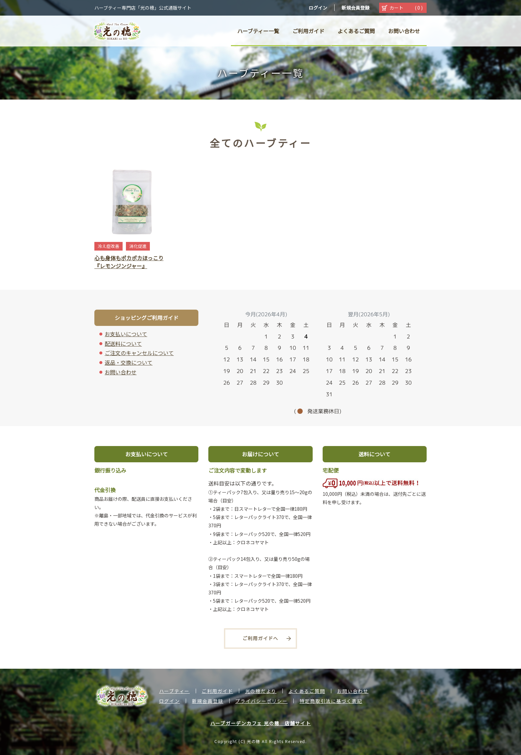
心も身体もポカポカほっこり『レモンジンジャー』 (128, 262)
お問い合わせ (121, 372)
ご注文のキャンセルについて (139, 353)
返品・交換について (129, 362)
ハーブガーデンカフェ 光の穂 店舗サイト (260, 723)
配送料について (123, 343)
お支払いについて (126, 334)
